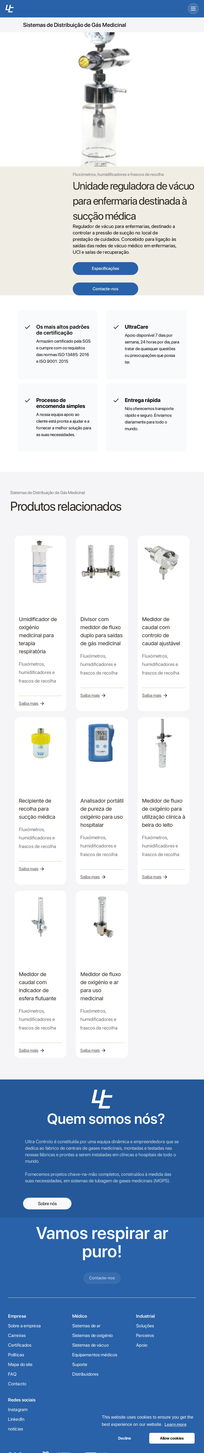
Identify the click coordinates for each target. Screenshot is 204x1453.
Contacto (17, 1383)
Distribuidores (85, 1374)
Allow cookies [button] (172, 1438)
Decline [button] (124, 1438)
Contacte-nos (105, 288)
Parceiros (145, 1335)
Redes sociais (22, 1400)
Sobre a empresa (24, 1325)
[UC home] (9, 8)
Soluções (145, 1325)
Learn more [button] (176, 1424)
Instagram (18, 1409)
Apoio (141, 1345)
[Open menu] (193, 8)
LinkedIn (16, 1419)
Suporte (80, 1364)
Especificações (105, 268)
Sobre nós (47, 1203)
